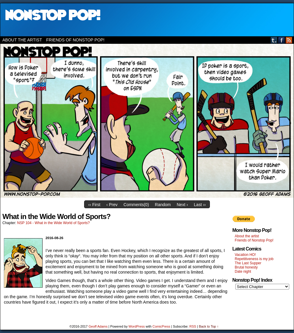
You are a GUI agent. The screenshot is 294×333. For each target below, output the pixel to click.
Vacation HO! (245, 255)
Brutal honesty (246, 267)
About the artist (22, 40)
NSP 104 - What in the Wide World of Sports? (53, 223)
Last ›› (200, 204)
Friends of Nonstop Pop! (75, 40)
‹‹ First (94, 204)
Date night (243, 271)
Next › (182, 204)
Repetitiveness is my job (254, 259)
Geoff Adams (98, 326)
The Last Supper (248, 263)
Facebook (281, 40)
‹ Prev (111, 204)
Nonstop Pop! (147, 19)
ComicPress (161, 326)
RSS (289, 40)
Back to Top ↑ (209, 326)
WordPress (136, 326)
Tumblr (274, 40)
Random (163, 204)
